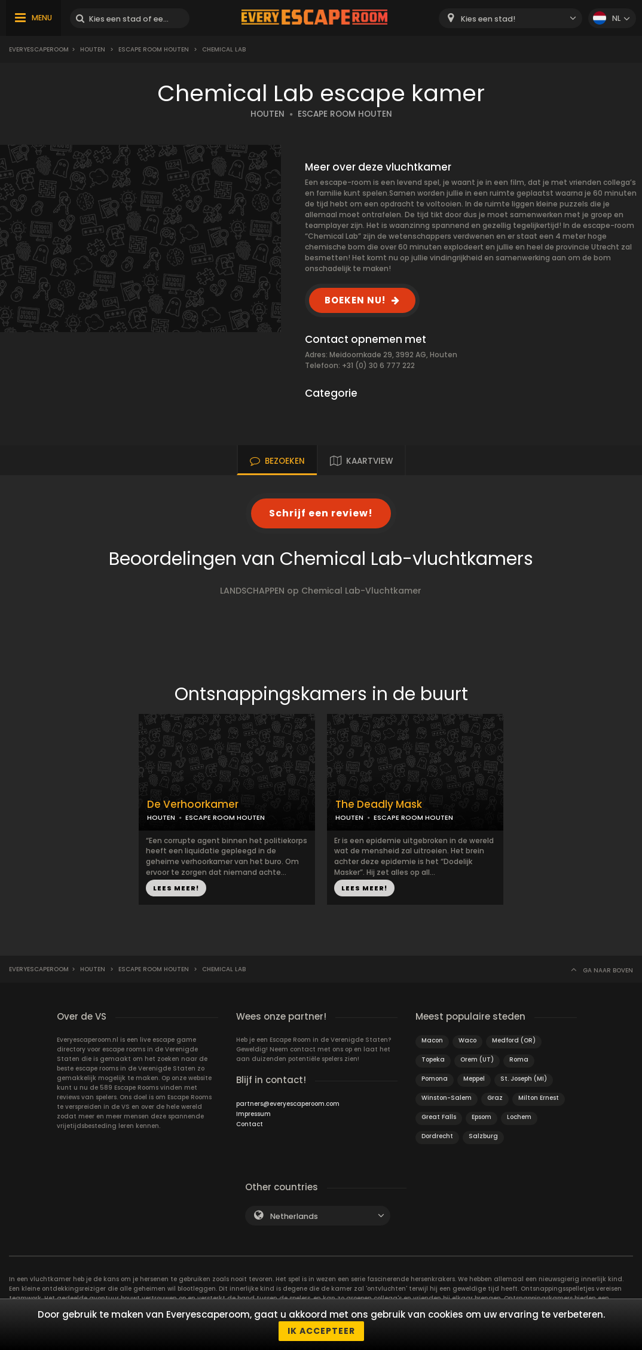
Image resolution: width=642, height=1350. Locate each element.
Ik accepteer (321, 1331)
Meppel (474, 1078)
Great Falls (438, 1116)
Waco (467, 1040)
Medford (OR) (514, 1040)
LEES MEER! (176, 888)
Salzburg (483, 1136)
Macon (432, 1040)
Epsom (481, 1116)
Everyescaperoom (39, 49)
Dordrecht (437, 1136)
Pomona (434, 1078)
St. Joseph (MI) (523, 1078)
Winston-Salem (446, 1097)
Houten (92, 49)
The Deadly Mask (378, 804)
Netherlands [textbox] (294, 1216)
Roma (518, 1059)
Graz (495, 1097)
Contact (249, 1124)
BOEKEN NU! (355, 300)
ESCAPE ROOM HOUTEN (345, 114)
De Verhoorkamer (193, 804)
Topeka (433, 1059)
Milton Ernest (538, 1097)
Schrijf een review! (321, 513)
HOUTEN (267, 114)
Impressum (253, 1113)
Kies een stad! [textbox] (488, 19)
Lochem (519, 1116)
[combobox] (510, 18)
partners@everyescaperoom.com (288, 1103)
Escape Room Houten (153, 49)
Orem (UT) (477, 1059)
